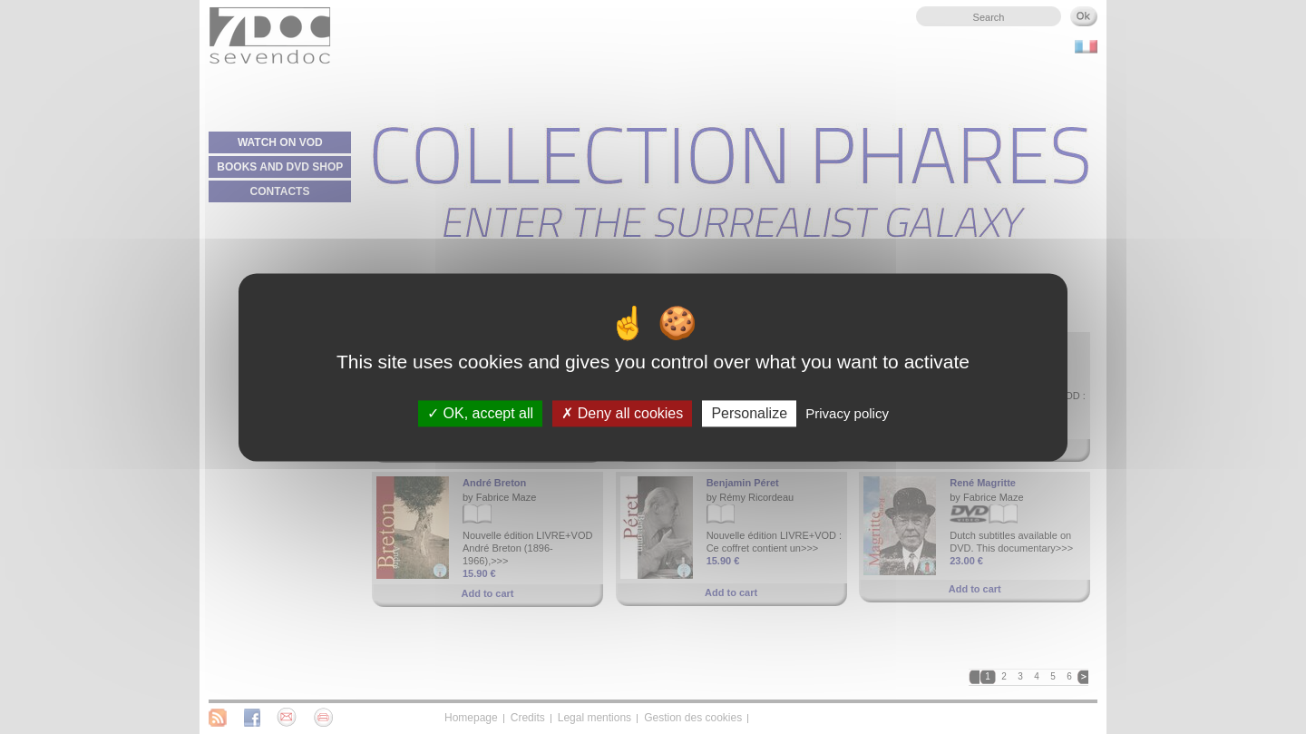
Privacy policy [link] (847, 413)
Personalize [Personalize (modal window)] (749, 413)
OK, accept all (480, 413)
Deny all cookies (622, 413)
